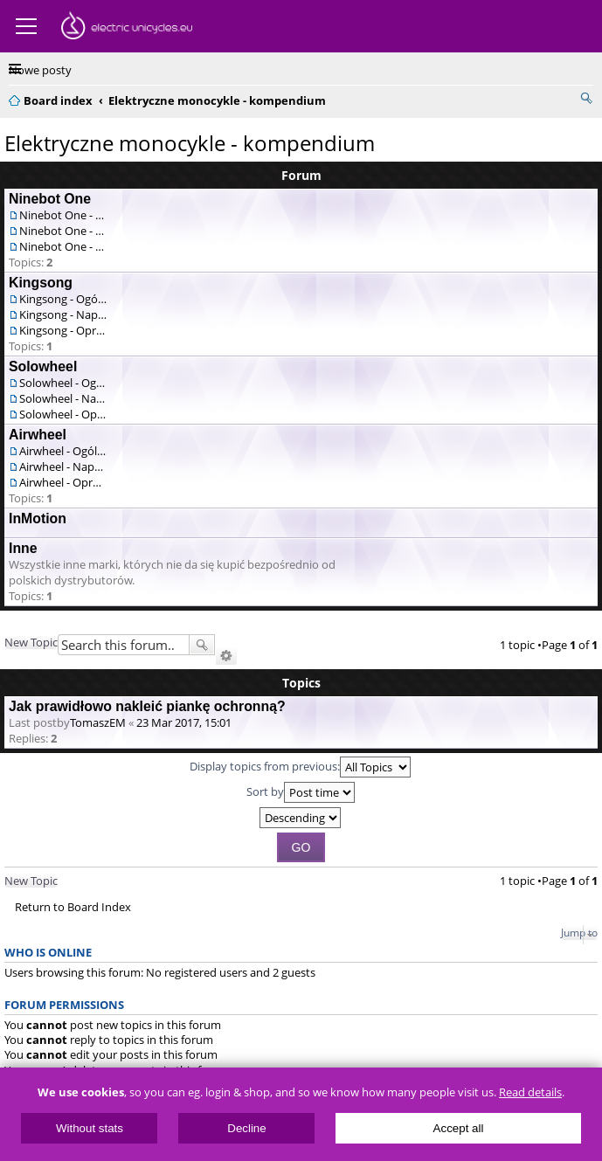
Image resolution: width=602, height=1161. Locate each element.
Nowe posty (40, 70)
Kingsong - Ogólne (63, 299)
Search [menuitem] (586, 97)
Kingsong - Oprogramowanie (63, 330)
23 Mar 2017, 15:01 (184, 722)
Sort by (300, 792)
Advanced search (226, 656)
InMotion (37, 518)
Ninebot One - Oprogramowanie (63, 246)
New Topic (31, 642)
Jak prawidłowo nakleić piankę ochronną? (147, 706)
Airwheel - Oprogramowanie (63, 482)
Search (202, 644)
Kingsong (41, 282)
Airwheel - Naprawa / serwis (63, 466)
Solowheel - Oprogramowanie (63, 414)
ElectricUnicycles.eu (126, 28)
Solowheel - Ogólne (63, 382)
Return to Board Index (73, 907)
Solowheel (43, 366)
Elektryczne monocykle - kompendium (189, 142)
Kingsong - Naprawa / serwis (63, 314)
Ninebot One (50, 198)
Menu (26, 26)
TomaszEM (98, 722)
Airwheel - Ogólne (63, 451)
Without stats (89, 1128)
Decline (246, 1128)
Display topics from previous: (300, 767)
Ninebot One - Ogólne (63, 215)
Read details (530, 1092)
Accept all (458, 1128)
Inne (23, 548)
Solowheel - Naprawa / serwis (63, 398)
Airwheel (37, 434)
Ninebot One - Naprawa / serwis (63, 230)
